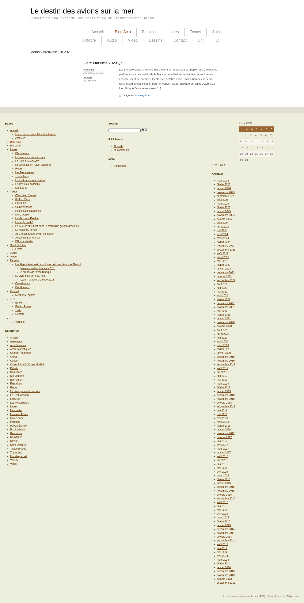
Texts (18, 310)
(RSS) (262, 596)
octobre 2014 (224, 536)
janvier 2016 (224, 483)
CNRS (13, 356)
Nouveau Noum (19, 414)
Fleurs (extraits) (24, 222)
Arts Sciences (18, 345)
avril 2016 (222, 471)
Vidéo (133, 40)
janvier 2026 (224, 188)
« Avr (214, 164)
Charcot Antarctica (20, 352)
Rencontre (16, 433)
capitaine (91, 80)
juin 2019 (222, 375)
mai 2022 (222, 291)
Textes (195, 32)
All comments (121, 150)
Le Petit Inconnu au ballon (30, 180)
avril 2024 (222, 234)
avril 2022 (222, 295)
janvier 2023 (224, 268)
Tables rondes (18, 448)
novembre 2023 (226, 245)
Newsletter (16, 410)
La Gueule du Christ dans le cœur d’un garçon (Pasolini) (47, 226)
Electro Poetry (23, 306)
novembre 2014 (226, 532)
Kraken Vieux (23, 199)
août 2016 (222, 456)
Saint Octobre (18, 245)
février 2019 (223, 387)
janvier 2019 (224, 391)
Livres (174, 32)
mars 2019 (223, 383)
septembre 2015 (226, 498)
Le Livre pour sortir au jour (30, 157)
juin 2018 (222, 410)
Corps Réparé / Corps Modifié (27, 364)
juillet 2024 (223, 226)
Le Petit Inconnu (19, 395)
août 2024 (222, 222)
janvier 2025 (224, 211)
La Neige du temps (26, 229)
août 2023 (222, 253)
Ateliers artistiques (20, 349)
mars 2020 (223, 345)
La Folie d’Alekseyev (27, 161)
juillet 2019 (223, 372)
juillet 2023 (223, 257)
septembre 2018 (226, 406)
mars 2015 (223, 517)
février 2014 (223, 563)
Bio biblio (149, 32)
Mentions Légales (25, 295)
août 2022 (222, 284)
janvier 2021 (224, 318)
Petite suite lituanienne (28, 210)
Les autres (21, 187)
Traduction (16, 452)
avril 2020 (222, 341)
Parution (15, 421)
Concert (14, 360)
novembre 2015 (226, 490)
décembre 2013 (226, 571)
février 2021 (223, 314)
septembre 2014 (226, 540)
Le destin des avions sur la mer (82, 11)
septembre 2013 (226, 582)
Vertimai (20, 321)
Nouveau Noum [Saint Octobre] (33, 164)
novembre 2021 (226, 307)
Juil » (222, 164)
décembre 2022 (226, 272)
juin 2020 (222, 337)
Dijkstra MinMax (24, 241)
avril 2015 (222, 513)
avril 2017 (222, 444)
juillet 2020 (223, 333)
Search (113, 123)
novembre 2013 (226, 575)
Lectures (15, 398)
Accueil (97, 32)
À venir (14, 337)
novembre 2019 (226, 360)
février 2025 (223, 207)
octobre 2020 (224, 326)
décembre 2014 (226, 529)
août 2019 (222, 368)
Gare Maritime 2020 (100, 63)
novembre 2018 (226, 398)
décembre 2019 (226, 356)
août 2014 (222, 544)
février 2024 (223, 241)
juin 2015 (222, 506)
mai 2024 (222, 230)
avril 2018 (222, 418)
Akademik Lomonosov (28, 237)
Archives (20, 138)
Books (19, 302)
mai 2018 (222, 414)
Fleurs (19, 168)
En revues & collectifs (27, 184)
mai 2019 (222, 379)
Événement (16, 379)
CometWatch (22, 283)
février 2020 (223, 349)
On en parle (16, 418)
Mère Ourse (22, 214)
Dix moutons (22, 153)
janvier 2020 (224, 352)
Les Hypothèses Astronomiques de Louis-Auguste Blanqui (48, 264)
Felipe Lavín (293, 596)
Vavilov (14, 460)
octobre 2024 (224, 219)
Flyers (18, 249)
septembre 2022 (226, 280)
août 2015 (222, 502)
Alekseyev (16, 341)
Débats (14, 368)
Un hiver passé (24, 207)
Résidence (16, 437)
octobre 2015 (224, 494)
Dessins (155, 40)
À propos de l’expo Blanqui (35, 272)
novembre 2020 (226, 322)
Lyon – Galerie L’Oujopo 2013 (37, 279)
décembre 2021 (226, 303)
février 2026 (223, 184)
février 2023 (223, 264)
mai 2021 (222, 310)
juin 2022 (222, 287)
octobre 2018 (224, 402)
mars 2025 (223, 203)
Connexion (120, 165)
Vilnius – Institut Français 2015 (37, 268)
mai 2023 (222, 261)
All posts (118, 146)
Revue (14, 440)
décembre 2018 (226, 395)
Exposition (16, 383)
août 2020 (222, 330)
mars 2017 (223, 448)
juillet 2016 (223, 460)
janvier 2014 (224, 567)
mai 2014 (222, 552)
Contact (180, 40)
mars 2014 (223, 559)
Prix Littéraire (17, 429)
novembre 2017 (226, 433)
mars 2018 (223, 421)
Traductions (22, 176)
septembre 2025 (226, 196)
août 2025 (222, 199)
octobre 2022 (224, 276)
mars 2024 (223, 238)
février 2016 (223, 479)
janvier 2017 (224, 452)
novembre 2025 (226, 192)
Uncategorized (142, 95)
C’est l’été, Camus (25, 195)
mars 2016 (223, 475)
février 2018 (223, 425)
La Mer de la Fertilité (27, 218)
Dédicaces (16, 372)
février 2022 (223, 299)
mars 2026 (223, 180)
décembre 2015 (226, 486)
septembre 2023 (226, 249)
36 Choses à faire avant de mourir (34, 233)
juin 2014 (222, 548)
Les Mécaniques (24, 172)
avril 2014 (222, 555)
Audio (112, 40)
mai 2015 (222, 509)
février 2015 (223, 521)
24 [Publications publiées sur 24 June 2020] (251, 154)
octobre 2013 (224, 578)
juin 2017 (222, 441)
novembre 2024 (226, 215)
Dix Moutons (22, 287)
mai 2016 (222, 467)
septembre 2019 (226, 364)
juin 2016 (222, 464)
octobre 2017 (224, 437)
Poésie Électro (18, 425)
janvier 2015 (224, 525)
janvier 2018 (224, 429)
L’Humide (20, 203)
